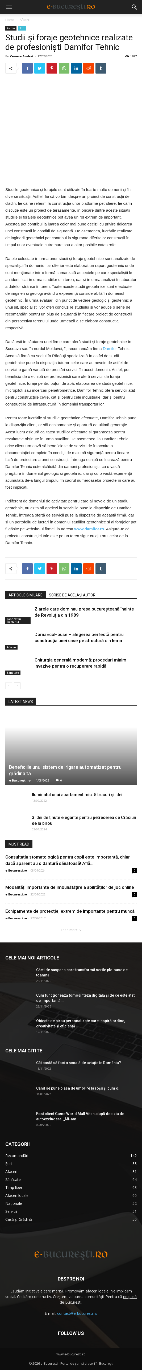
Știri (21, 28)
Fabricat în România (14, 620)
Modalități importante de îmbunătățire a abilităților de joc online (69, 887)
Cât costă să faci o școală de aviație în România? (78, 1063)
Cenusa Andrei (21, 56)
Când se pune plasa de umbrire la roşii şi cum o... (79, 1088)
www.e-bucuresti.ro (71, 1354)
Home (10, 20)
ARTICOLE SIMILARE (26, 595)
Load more (71, 930)
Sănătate (13, 673)
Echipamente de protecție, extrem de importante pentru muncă (70, 911)
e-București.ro (20, 780)
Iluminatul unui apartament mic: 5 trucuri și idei (77, 794)
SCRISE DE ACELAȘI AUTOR (72, 595)
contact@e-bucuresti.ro (77, 1313)
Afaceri (25, 20)
